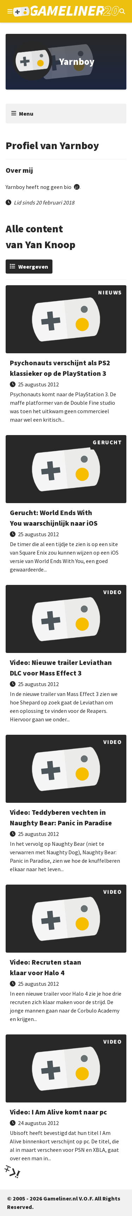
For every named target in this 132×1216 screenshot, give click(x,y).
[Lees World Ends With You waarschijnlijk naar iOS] (66, 506)
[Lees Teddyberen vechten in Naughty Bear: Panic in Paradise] (66, 806)
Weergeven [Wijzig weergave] (33, 266)
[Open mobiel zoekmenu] (122, 11)
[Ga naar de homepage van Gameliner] (66, 11)
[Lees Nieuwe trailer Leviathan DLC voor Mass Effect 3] (66, 656)
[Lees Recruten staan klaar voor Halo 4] (66, 956)
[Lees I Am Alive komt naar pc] (66, 1100)
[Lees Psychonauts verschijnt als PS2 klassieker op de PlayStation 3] (66, 356)
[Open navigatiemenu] (10, 11)
